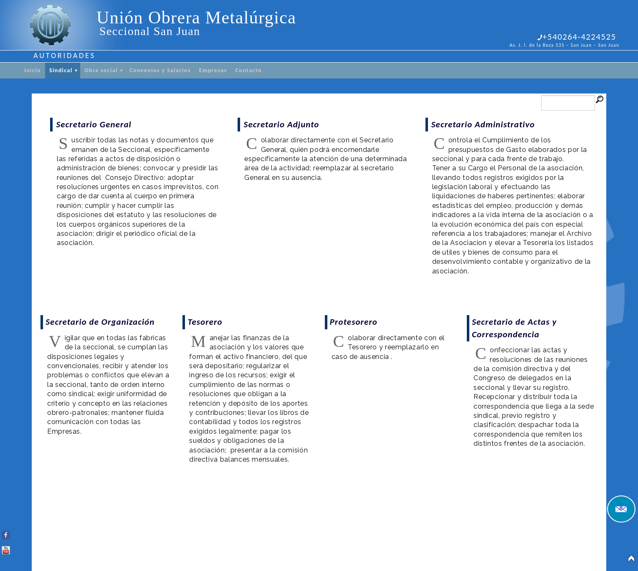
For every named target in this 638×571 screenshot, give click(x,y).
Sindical (63, 70)
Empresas (213, 70)
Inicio (32, 70)
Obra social (103, 70)
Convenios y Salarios (159, 70)
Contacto (248, 70)
